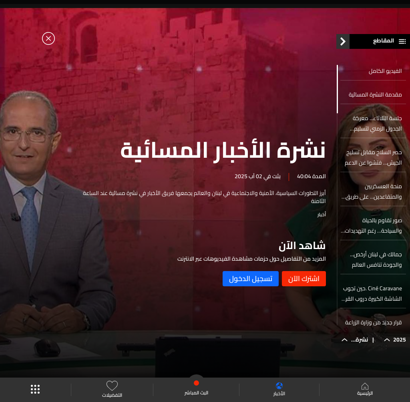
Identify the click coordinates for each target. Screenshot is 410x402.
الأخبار (279, 389)
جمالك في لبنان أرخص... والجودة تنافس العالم (376, 259)
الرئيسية (365, 390)
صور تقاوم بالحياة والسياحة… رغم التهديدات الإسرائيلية (373, 225)
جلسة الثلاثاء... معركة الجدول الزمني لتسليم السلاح (377, 123)
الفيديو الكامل (385, 71)
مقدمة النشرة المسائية (375, 94)
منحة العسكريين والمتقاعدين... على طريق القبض (374, 191)
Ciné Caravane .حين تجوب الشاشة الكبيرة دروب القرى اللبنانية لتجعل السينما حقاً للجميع (371, 293)
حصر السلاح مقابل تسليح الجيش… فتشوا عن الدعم (373, 157)
